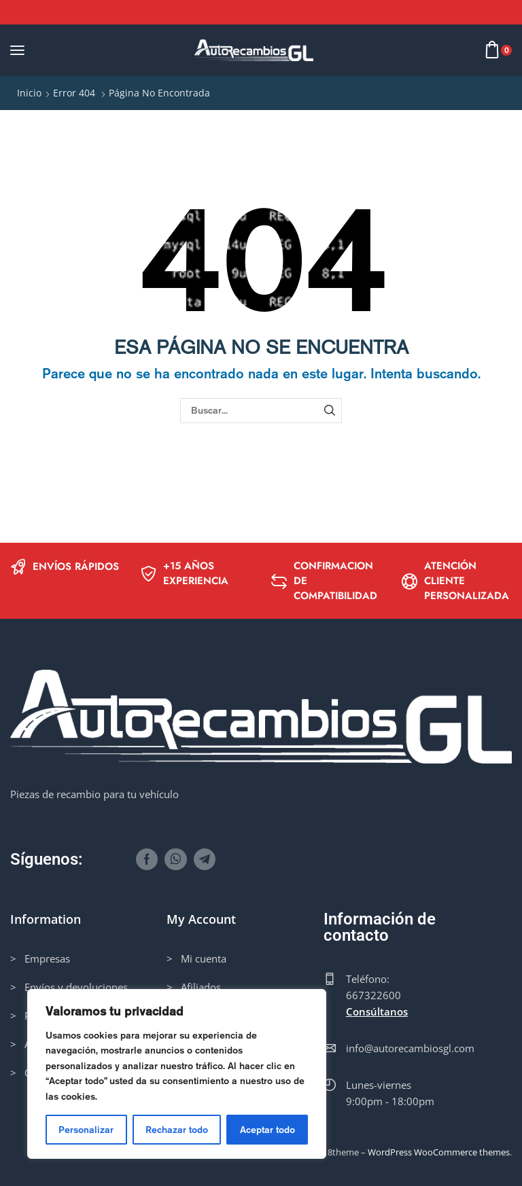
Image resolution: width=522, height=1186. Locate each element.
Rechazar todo (176, 1129)
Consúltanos (377, 1011)
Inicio (29, 92)
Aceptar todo (267, 1129)
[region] (176, 1074)
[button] (17, 50)
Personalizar (86, 1129)
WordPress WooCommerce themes (439, 1152)
